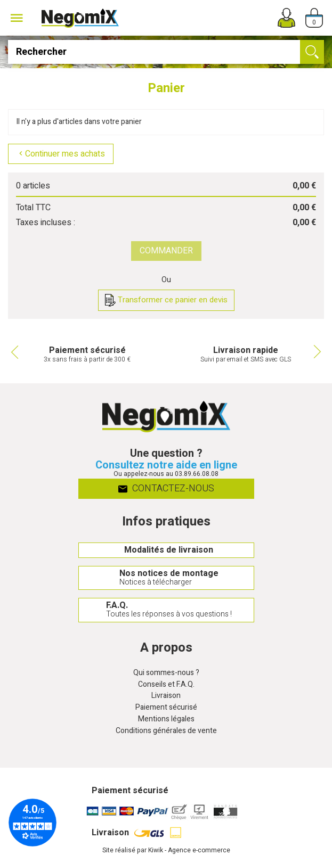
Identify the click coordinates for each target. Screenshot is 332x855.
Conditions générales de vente (166, 731)
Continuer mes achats (61, 153)
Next (318, 352)
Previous (13, 352)
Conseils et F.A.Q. (166, 684)
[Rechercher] (166, 52)
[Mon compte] (286, 18)
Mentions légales (166, 719)
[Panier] (314, 18)
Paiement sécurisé (166, 707)
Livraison (166, 696)
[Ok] (312, 52)
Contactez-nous (166, 488)
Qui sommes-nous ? (166, 673)
